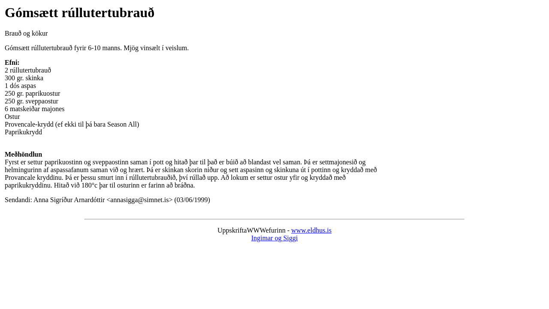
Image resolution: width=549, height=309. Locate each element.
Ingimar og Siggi (274, 238)
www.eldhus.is (311, 230)
